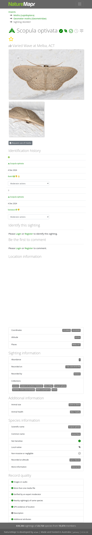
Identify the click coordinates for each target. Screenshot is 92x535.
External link (76, 467)
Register (29, 233)
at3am (36, 532)
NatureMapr (48, 386)
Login (18, 233)
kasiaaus (11, 209)
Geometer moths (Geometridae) (29, 18)
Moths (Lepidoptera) (23, 15)
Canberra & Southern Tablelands (31, 386)
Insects (12, 11)
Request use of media (20, 142)
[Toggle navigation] (80, 4)
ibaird (10, 176)
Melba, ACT (76, 344)
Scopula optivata (17, 163)
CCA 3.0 (84, 532)
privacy (76, 532)
